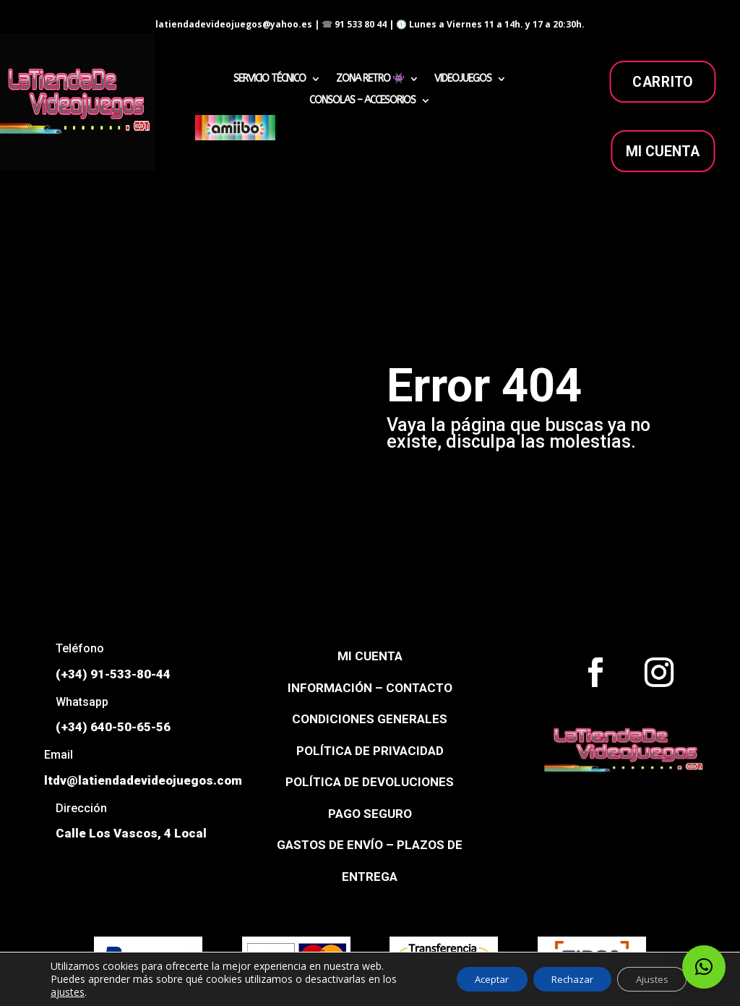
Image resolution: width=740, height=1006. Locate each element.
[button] (704, 967)
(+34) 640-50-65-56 (113, 727)
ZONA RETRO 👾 (370, 79)
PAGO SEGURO (370, 813)
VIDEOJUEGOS (462, 79)
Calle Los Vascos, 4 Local (131, 833)
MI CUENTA (663, 151)
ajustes (68, 992)
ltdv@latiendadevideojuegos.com (143, 780)
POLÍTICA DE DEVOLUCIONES (369, 782)
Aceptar (470, 979)
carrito (662, 81)
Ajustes (647, 979)
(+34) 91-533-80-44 (113, 674)
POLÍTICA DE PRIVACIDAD (370, 750)
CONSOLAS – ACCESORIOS (362, 100)
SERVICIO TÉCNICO (269, 79)
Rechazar (559, 979)
